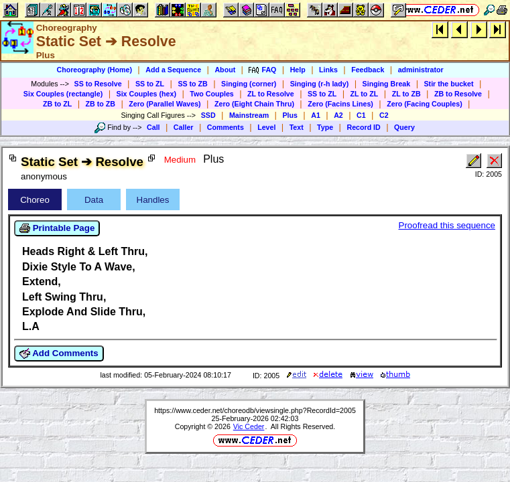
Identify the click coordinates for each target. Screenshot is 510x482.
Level (266, 127)
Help (298, 70)
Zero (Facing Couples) (424, 104)
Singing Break (387, 84)
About (224, 70)
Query (404, 127)
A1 (315, 115)
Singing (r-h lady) (319, 84)
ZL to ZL (364, 94)
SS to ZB (192, 84)
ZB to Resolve (458, 94)
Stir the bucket (449, 84)
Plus (290, 115)
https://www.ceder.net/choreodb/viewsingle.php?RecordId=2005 (255, 410)
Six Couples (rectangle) (63, 94)
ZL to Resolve (270, 94)
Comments (225, 127)
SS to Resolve (98, 84)
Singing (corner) (248, 84)
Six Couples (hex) (146, 94)
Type (325, 127)
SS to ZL (149, 84)
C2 (384, 115)
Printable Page (56, 228)
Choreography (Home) (94, 70)
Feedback (367, 70)
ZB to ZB (100, 104)
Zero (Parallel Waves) (164, 104)
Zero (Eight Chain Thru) (254, 104)
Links (328, 70)
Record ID (363, 127)
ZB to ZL (57, 104)
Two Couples (212, 94)
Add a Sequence (173, 70)
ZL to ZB (406, 94)
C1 (361, 115)
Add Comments (59, 353)
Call (153, 127)
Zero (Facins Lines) (340, 104)
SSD (208, 115)
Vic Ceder (249, 426)
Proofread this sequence (447, 225)
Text (297, 127)
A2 (338, 115)
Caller (184, 127)
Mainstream (249, 115)
